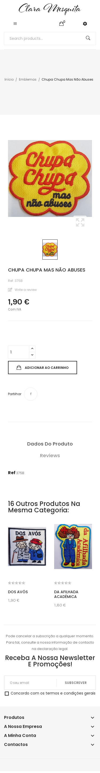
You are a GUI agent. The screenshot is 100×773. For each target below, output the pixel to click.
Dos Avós (18, 591)
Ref (11, 473)
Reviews (50, 455)
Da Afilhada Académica (66, 594)
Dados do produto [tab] (50, 443)
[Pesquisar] (50, 38)
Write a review (25, 289)
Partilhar (30, 394)
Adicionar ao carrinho (46, 367)
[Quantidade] (18, 352)
